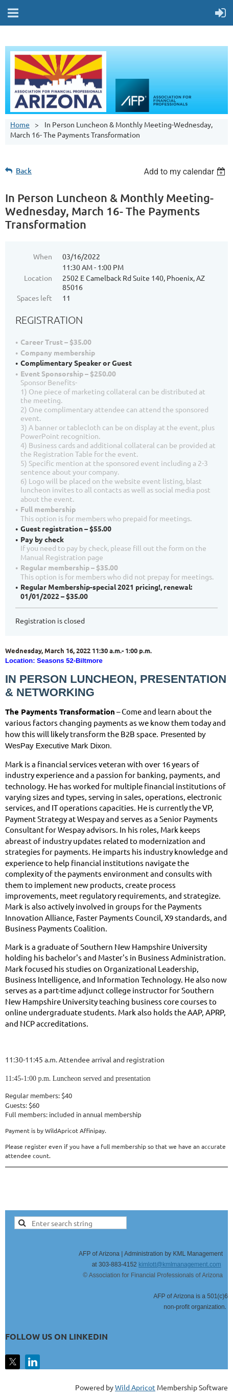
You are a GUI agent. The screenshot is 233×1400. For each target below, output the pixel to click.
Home (20, 124)
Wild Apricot (135, 1387)
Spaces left (34, 297)
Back (24, 170)
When (42, 256)
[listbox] (186, 171)
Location (38, 277)
